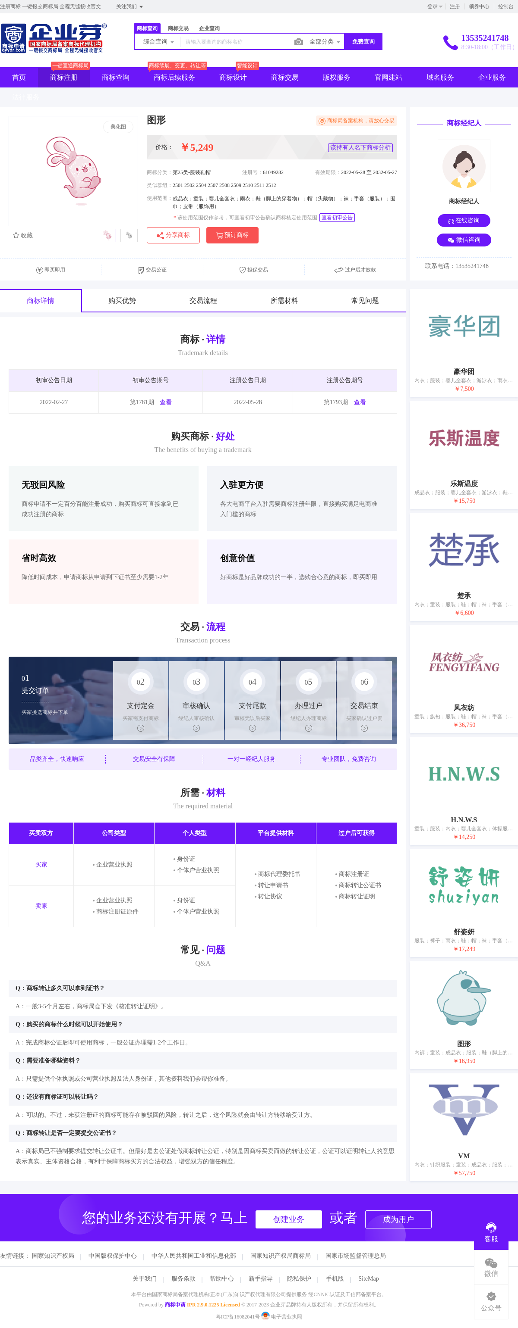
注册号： (252, 172)
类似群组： (160, 185)
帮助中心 (222, 1278)
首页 (19, 77)
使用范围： (160, 198)
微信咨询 (464, 240)
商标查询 (147, 28)
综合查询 (159, 42)
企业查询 (209, 28)
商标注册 (64, 77)
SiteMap (368, 1278)
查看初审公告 (337, 218)
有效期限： (328, 172)
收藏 (23, 235)
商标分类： (160, 172)
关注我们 (130, 6)
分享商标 (173, 235)
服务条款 (183, 1278)
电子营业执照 (281, 1317)
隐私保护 (299, 1278)
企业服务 (492, 77)
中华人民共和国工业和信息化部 (194, 1256)
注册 (455, 6)
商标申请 (175, 1305)
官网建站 (388, 77)
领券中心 (479, 6)
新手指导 (261, 1278)
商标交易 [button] (285, 77)
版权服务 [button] (337, 77)
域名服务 (440, 77)
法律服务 (26, 97)
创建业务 (288, 1219)
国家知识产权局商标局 (280, 1256)
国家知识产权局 (53, 1256)
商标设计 (233, 77)
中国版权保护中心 (112, 1256)
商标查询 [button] (116, 77)
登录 (432, 6)
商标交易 (178, 28)
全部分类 (325, 42)
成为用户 (398, 1219)
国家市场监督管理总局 (355, 1256)
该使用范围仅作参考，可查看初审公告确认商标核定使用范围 (245, 218)
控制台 (506, 6)
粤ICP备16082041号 (238, 1317)
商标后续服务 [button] (174, 77)
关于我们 (145, 1278)
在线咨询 (464, 220)
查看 (166, 402)
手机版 (335, 1278)
